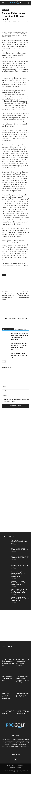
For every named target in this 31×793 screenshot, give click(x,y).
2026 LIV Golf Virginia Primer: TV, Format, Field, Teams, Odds (20, 576)
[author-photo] (16, 332)
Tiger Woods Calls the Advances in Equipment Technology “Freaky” (23, 314)
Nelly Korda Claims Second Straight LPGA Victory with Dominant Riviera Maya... (19, 610)
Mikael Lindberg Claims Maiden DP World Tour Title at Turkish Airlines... (20, 618)
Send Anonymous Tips (15, 786)
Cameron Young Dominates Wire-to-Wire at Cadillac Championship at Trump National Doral (19, 594)
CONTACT (14, 784)
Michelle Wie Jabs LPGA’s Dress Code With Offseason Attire (22, 731)
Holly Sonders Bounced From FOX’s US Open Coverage (8, 731)
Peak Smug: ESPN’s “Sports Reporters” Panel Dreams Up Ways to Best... (19, 585)
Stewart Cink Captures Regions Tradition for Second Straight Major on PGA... (20, 602)
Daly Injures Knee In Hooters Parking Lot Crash (7, 697)
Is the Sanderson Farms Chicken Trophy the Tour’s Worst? (22, 714)
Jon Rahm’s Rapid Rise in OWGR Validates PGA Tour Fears (19, 374)
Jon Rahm (9, 294)
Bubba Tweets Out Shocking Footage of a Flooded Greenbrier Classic (8, 315)
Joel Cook (9, 22)
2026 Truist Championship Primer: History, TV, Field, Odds (20, 568)
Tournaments (5, 9)
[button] (2, 3)
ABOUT (8, 784)
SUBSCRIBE (20, 784)
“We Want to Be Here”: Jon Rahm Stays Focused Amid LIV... (19, 561)
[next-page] (5, 381)
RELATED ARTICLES (8, 348)
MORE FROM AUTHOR (20, 348)
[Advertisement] (14, 460)
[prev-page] (3, 381)
